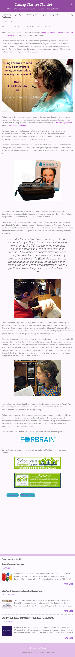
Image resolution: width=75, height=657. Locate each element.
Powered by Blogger (37, 648)
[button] (71, 15)
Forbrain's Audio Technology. (16, 125)
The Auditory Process (63, 123)
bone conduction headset (52, 32)
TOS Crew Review (27, 495)
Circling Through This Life (33, 4)
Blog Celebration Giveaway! (13, 564)
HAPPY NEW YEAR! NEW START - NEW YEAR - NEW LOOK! (28, 618)
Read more (68, 584)
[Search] (71, 4)
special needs (13, 495)
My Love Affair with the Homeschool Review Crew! (22, 591)
